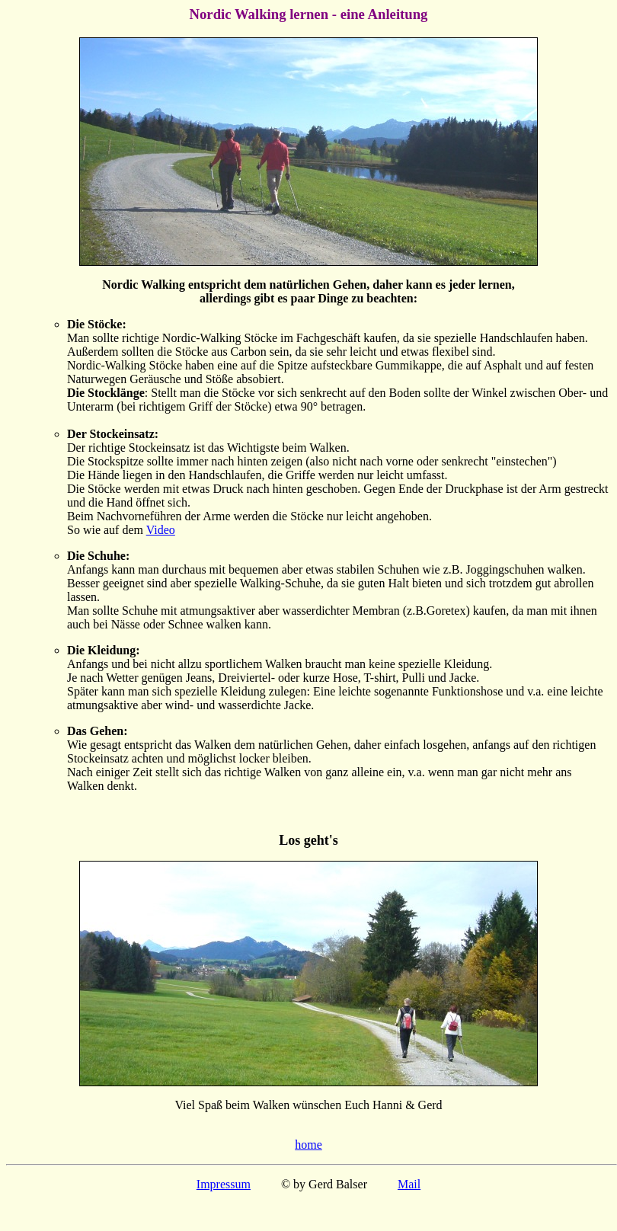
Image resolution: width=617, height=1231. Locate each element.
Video (160, 529)
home (308, 1144)
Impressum (224, 1184)
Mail (409, 1184)
